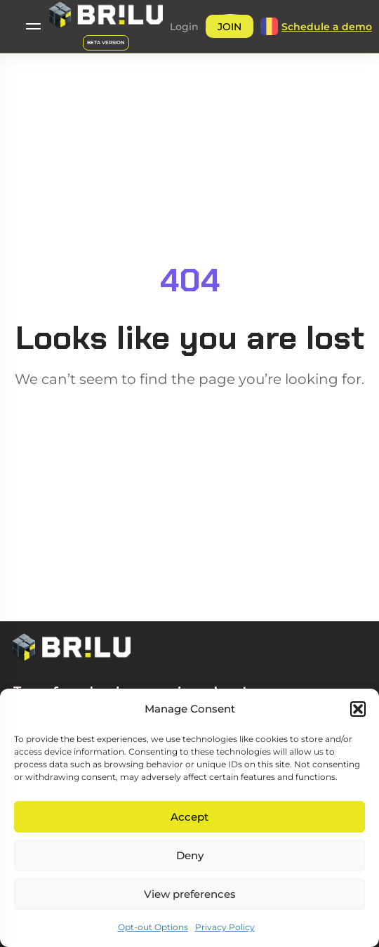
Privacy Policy (225, 927)
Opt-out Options (153, 927)
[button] (358, 709)
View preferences (190, 894)
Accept (189, 816)
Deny (190, 855)
